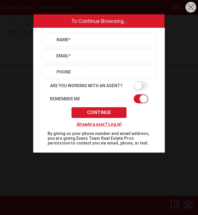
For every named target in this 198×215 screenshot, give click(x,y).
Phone (64, 72)
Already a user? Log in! (99, 124)
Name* (64, 39)
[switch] (99, 85)
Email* (63, 55)
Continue (99, 112)
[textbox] (118, 39)
